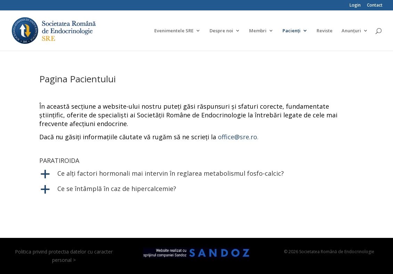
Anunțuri (351, 31)
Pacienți (292, 31)
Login (355, 5)
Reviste (325, 31)
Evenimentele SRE (174, 31)
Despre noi (221, 31)
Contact (375, 5)
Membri (258, 31)
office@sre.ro (237, 137)
